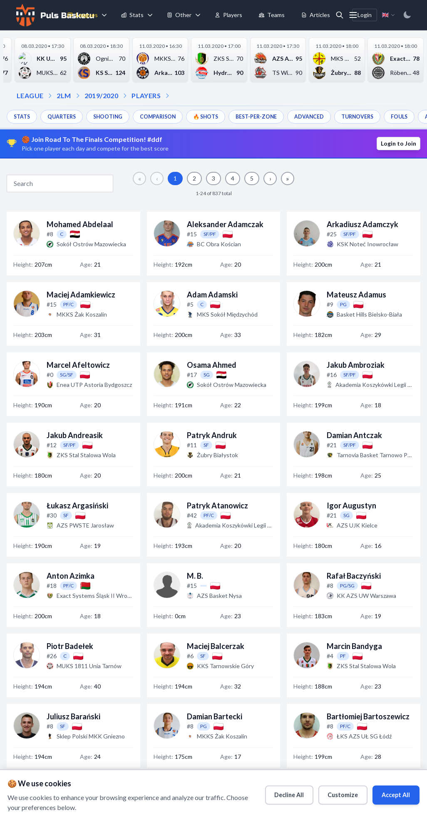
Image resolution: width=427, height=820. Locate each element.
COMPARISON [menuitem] (169, 116)
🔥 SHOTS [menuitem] (220, 116)
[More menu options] (353, 15)
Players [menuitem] (228, 14)
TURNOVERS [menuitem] (385, 116)
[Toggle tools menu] (198, 15)
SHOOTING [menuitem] (115, 116)
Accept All (390, 792)
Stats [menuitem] (132, 14)
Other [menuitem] (179, 14)
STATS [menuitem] (23, 116)
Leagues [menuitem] (82, 14)
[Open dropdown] (167, 95)
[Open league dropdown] (50, 95)
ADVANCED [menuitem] (333, 116)
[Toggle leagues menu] (104, 15)
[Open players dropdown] (125, 95)
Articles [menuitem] (315, 14)
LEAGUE (30, 95)
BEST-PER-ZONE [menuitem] (275, 116)
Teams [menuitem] (272, 14)
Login (364, 14)
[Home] (54, 15)
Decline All (272, 792)
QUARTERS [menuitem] (65, 116)
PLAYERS (146, 95)
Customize (331, 792)
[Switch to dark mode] (407, 15)
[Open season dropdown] (77, 95)
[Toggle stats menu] (150, 15)
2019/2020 (101, 95)
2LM (64, 95)
